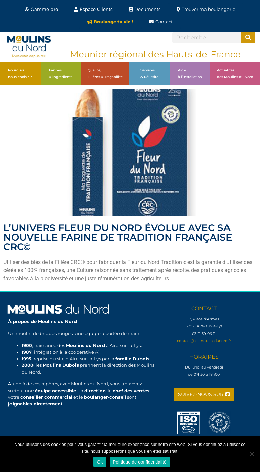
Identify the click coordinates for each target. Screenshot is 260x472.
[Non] (251, 454)
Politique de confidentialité (140, 462)
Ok (100, 462)
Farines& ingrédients (60, 73)
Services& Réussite (149, 73)
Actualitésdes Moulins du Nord (235, 73)
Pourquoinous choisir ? (20, 73)
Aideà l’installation (190, 73)
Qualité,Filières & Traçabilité (105, 73)
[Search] (248, 37)
